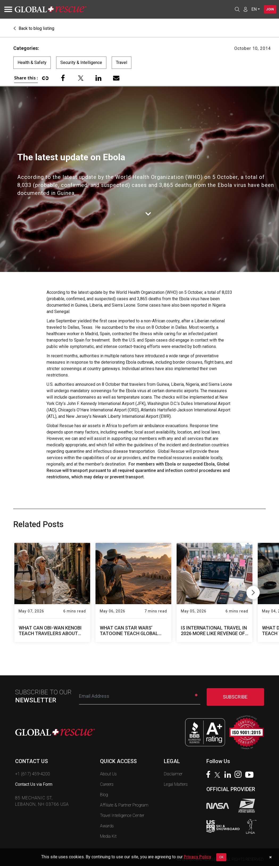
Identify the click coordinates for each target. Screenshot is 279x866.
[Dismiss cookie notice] (270, 857)
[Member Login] (241, 9)
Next (253, 591)
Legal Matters (176, 784)
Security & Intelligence (81, 62)
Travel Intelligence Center (122, 815)
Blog (104, 794)
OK (221, 857)
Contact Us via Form (33, 784)
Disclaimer (173, 773)
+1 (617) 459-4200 (32, 773)
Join (268, 9)
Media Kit (108, 836)
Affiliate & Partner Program (124, 805)
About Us (108, 773)
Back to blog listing (33, 28)
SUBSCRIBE (235, 697)
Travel (121, 62)
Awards (107, 825)
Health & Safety (32, 62)
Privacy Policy (197, 856)
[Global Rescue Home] (50, 9)
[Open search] (232, 9)
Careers (107, 784)
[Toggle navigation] (6, 9)
